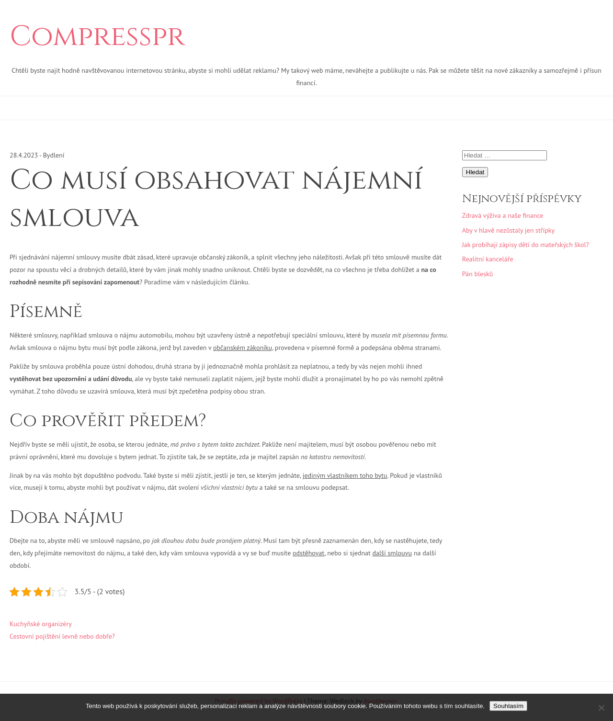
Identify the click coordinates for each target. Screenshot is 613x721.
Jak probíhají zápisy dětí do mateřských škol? (525, 244)
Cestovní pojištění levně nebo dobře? (62, 636)
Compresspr (97, 37)
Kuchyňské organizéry (41, 624)
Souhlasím (508, 706)
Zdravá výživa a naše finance (503, 215)
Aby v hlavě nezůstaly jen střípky (508, 230)
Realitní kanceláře (487, 259)
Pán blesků (477, 274)
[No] (601, 707)
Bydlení (54, 155)
